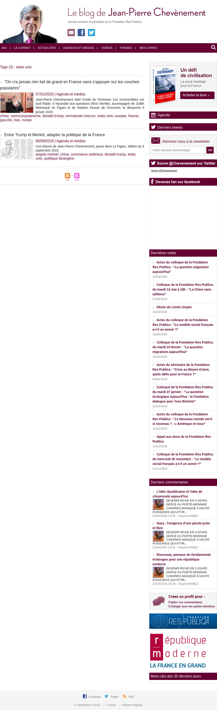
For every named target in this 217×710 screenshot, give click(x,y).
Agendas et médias (76, 48)
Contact (110, 705)
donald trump (52, 116)
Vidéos (104, 48)
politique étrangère (59, 158)
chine (4, 116)
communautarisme (26, 116)
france (133, 116)
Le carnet (20, 48)
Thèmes (124, 48)
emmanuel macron (80, 116)
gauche (6, 120)
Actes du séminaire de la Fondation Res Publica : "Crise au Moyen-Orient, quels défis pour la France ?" (181, 369)
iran (17, 120)
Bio (4, 48)
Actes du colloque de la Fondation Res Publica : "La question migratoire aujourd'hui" (181, 267)
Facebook (95, 696)
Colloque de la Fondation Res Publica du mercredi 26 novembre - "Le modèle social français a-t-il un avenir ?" (183, 459)
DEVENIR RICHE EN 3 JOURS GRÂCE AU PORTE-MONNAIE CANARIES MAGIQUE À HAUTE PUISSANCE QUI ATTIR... (181, 506)
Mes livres (146, 48)
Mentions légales (131, 705)
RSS (131, 696)
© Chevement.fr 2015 (87, 705)
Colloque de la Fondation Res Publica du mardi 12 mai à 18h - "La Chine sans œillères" (183, 289)
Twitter (115, 696)
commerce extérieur (87, 154)
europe (120, 116)
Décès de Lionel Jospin (174, 307)
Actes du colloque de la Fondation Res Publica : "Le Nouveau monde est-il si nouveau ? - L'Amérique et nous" (182, 419)
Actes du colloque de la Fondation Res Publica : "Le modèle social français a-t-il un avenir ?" (183, 324)
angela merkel (47, 154)
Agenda (164, 115)
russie (27, 120)
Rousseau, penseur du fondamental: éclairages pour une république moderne (182, 559)
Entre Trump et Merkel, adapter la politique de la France (55, 135)
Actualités (45, 48)
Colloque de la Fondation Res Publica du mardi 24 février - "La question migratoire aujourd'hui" (183, 347)
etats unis (105, 116)
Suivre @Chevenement (164, 170)
